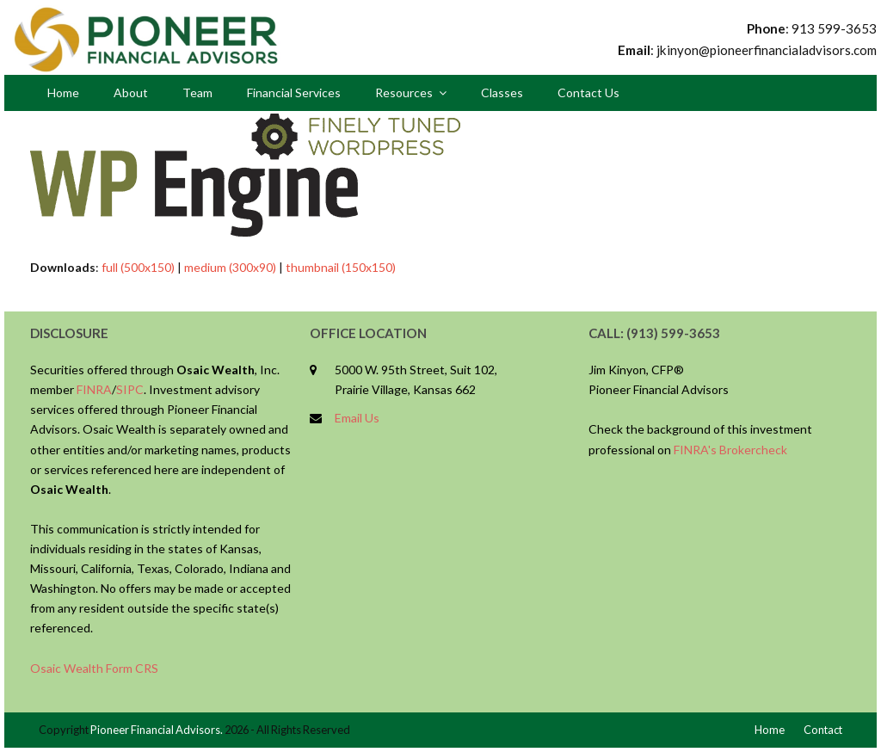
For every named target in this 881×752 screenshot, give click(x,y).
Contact (823, 730)
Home (770, 730)
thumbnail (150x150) (341, 267)
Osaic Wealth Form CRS (94, 668)
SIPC (130, 389)
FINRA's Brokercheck (730, 449)
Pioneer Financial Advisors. (156, 730)
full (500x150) (138, 267)
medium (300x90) (230, 267)
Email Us (357, 417)
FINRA (94, 389)
